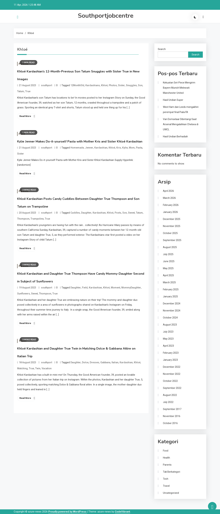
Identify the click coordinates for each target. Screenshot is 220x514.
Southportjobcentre (105, 16)
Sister (121, 85)
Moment (115, 287)
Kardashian (100, 147)
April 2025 (168, 275)
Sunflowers (23, 293)
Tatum (20, 91)
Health (166, 457)
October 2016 (170, 423)
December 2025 (171, 219)
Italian (115, 362)
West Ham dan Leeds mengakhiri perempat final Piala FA (181, 109)
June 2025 (168, 261)
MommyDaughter (131, 287)
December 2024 (171, 303)
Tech (165, 478)
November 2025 (171, 226)
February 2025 (171, 289)
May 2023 (168, 338)
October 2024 (170, 317)
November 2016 (171, 416)
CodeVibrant (122, 511)
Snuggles (131, 85)
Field (85, 287)
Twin (37, 368)
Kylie (125, 147)
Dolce (85, 362)
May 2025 (168, 268)
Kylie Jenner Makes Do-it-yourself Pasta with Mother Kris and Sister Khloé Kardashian (79, 141)
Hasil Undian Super (173, 100)
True (27, 91)
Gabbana (105, 362)
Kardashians (92, 85)
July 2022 (168, 402)
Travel (166, 485)
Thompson (23, 218)
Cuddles (75, 212)
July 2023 (168, 331)
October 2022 (170, 381)
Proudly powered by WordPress (67, 511)
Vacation (47, 368)
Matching (22, 368)
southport (46, 85)
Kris (118, 147)
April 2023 (168, 345)
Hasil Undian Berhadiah (175, 136)
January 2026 (170, 212)
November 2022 (171, 374)
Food (165, 450)
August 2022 (170, 395)
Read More (25, 116)
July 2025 (168, 254)
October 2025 (170, 233)
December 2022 (171, 366)
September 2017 (172, 409)
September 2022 (172, 388)
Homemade (77, 147)
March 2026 (169, 198)
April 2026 (168, 191)
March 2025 (169, 282)
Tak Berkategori (171, 471)
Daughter (86, 212)
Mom (132, 147)
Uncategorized (171, 493)
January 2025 (170, 296)
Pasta (139, 147)
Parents (167, 464)
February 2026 (171, 205)
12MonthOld (77, 85)
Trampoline (37, 218)
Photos (113, 85)
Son (140, 85)
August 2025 (170, 247)
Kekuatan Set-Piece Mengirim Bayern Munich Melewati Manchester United (179, 87)
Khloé (104, 85)
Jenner (89, 147)
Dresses (94, 362)
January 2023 (170, 359)
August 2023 (170, 324)
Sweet (131, 212)
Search (162, 49)
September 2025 (172, 240)
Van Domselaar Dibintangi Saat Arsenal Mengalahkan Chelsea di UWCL (180, 124)
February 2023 (171, 352)
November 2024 (171, 310)
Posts (118, 212)
